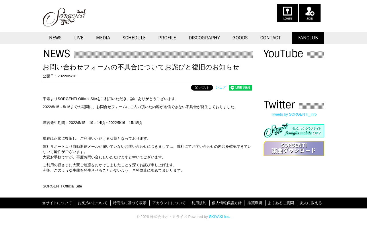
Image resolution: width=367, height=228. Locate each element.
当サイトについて (57, 203)
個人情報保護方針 (227, 203)
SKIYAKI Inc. (219, 216)
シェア (221, 87)
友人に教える (311, 203)
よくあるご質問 (281, 203)
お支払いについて (93, 203)
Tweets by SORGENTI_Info (294, 114)
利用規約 (199, 203)
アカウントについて (169, 203)
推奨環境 (254, 203)
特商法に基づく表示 (130, 203)
